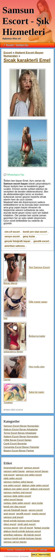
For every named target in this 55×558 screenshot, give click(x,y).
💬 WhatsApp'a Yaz (14, 174)
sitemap (43, 549)
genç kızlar (29, 236)
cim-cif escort (12, 232)
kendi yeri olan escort (35, 232)
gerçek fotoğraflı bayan (17, 241)
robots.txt (33, 549)
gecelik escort (41, 241)
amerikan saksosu (14, 246)
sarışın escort (12, 236)
